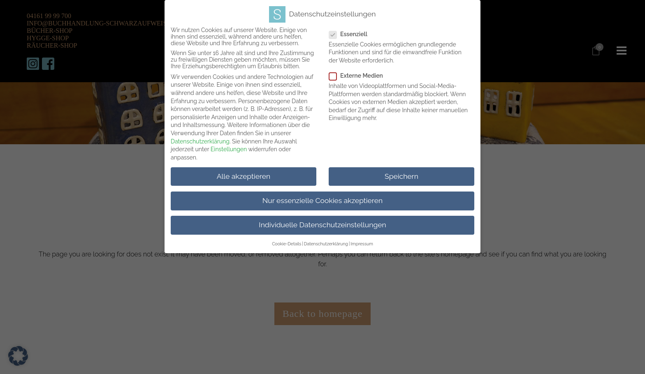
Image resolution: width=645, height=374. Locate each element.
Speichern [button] (401, 173)
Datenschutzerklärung (200, 138)
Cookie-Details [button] (286, 241)
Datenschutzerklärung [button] (326, 241)
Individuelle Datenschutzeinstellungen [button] (322, 222)
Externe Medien (365, 73)
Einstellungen (229, 146)
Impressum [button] (361, 241)
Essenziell (357, 31)
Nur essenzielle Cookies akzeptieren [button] (322, 198)
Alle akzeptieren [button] (244, 173)
